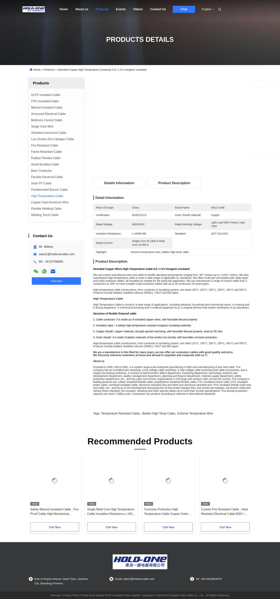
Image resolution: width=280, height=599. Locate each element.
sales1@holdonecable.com (57, 254)
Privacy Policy (71, 595)
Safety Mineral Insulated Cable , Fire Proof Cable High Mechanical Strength (54, 512)
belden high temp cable (158, 413)
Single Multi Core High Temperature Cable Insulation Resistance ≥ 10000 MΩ (111, 512)
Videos (138, 9)
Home (64, 9)
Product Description (174, 183)
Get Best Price (195, 154)
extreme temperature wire (195, 413)
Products (102, 9)
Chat (184, 9)
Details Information (119, 183)
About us (81, 9)
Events (121, 9)
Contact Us (158, 9)
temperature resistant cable (120, 413)
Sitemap (55, 595)
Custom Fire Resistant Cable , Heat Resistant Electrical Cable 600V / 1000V (224, 512)
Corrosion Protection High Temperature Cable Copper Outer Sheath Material (166, 512)
